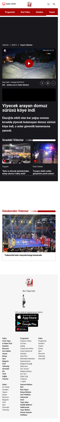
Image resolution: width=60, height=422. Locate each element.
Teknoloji (5, 366)
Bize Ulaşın (24, 390)
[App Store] (29, 317)
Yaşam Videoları (26, 45)
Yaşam (4, 354)
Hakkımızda (24, 407)
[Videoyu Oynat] (29, 63)
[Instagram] (29, 300)
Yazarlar (5, 379)
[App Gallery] (29, 329)
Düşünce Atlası (25, 341)
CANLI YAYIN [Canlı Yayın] (9, 4)
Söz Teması (24, 369)
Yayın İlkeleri (25, 410)
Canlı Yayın (6, 341)
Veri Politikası (25, 395)
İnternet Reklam (26, 385)
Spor (4, 359)
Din (3, 371)
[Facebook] (29, 296)
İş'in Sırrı (23, 374)
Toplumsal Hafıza (26, 349)
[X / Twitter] (29, 298)
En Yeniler (6, 387)
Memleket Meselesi (27, 359)
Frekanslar (24, 397)
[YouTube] (29, 302)
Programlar (24, 338)
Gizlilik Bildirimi (26, 405)
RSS (21, 387)
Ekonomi (5, 349)
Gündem (5, 346)
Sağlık (4, 376)
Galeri (4, 385)
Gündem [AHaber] (39, 12)
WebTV (14, 45)
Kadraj (22, 346)
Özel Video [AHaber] (25, 12)
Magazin (5, 361)
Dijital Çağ (24, 376)
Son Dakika (6, 351)
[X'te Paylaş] (42, 83)
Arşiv (22, 400)
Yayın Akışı (24, 402)
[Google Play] (29, 323)
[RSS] (29, 306)
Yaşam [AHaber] (52, 12)
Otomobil (5, 369)
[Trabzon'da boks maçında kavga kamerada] (29, 237)
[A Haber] (29, 4)
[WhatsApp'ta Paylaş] (48, 83)
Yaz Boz (23, 343)
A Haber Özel (7, 343)
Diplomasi (24, 366)
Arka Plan (23, 356)
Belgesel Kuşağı (26, 364)
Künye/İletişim (25, 392)
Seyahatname (25, 361)
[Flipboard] (29, 304)
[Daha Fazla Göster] (53, 83)
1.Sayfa (23, 381)
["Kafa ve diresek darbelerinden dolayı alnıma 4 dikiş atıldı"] (16, 159)
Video (4, 338)
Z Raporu (23, 379)
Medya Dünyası (26, 371)
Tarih (4, 374)
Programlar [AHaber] (10, 12)
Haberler (5, 45)
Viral (4, 364)
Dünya (4, 356)
